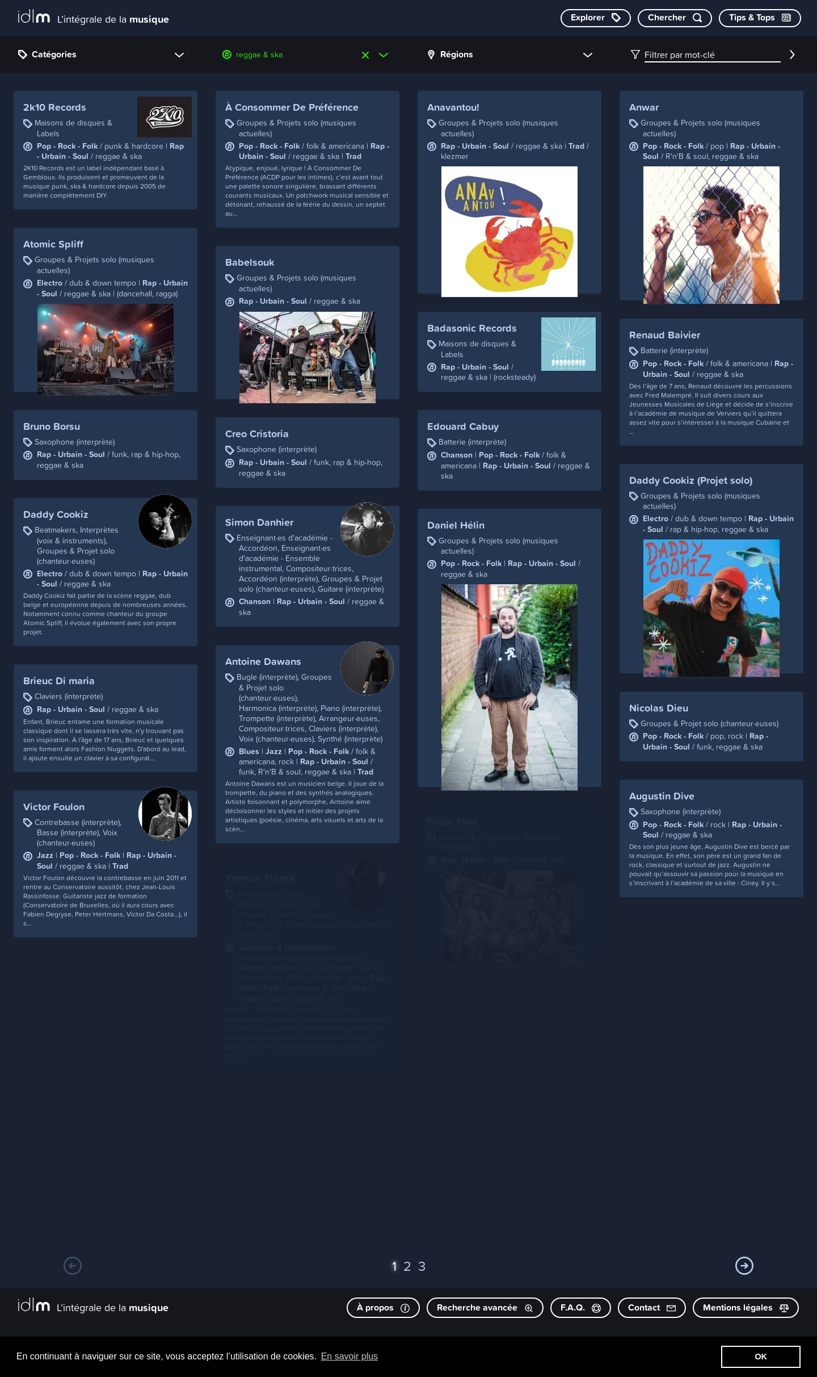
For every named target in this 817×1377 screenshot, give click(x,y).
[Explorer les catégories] (596, 18)
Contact (652, 1307)
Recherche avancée (485, 1307)
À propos (383, 1307)
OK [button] (761, 1356)
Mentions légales (746, 1307)
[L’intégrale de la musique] (93, 17)
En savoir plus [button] (349, 1356)
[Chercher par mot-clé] (675, 18)
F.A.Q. (581, 1307)
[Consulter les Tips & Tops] (760, 18)
